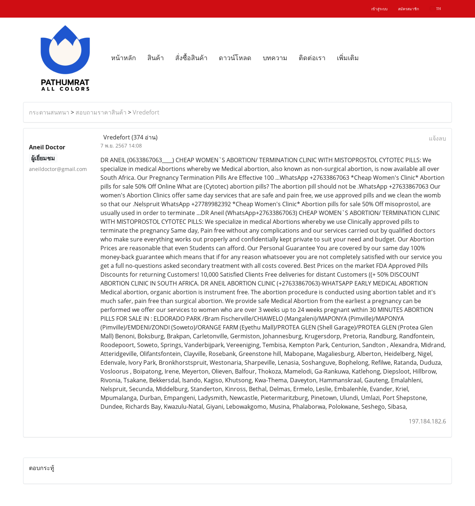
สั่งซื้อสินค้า (191, 58)
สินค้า (155, 58)
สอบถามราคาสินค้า (101, 112)
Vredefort (146, 112)
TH (435, 9)
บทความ (275, 58)
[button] (371, 58)
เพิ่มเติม (348, 58)
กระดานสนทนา (49, 112)
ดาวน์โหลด (235, 58)
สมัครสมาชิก (408, 9)
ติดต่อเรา (312, 58)
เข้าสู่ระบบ (379, 9)
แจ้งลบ (437, 138)
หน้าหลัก (123, 58)
